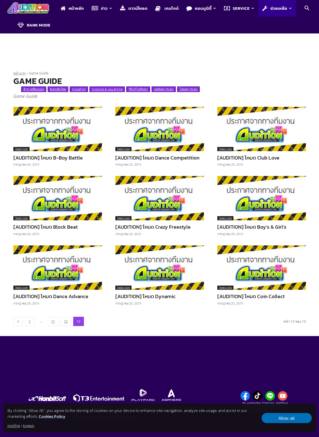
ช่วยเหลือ (277, 8)
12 (66, 321)
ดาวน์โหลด (133, 8)
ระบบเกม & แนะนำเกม (107, 89)
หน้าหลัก (72, 8)
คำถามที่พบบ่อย (33, 89)
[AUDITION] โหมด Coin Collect (251, 296)
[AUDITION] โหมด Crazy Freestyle (153, 227)
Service (239, 8)
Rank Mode (34, 25)
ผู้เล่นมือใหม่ (58, 89)
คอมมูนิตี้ (201, 8)
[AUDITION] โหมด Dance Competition (157, 157)
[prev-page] (18, 321)
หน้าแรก (19, 73)
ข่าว (102, 8)
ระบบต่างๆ (79, 89)
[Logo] (31, 8)
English (28, 425)
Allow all (286, 418)
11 (53, 321)
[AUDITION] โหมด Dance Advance (50, 296)
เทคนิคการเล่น (164, 89)
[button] (306, 8)
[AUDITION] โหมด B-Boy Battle (48, 157)
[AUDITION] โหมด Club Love (248, 157)
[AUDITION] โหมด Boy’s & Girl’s (251, 227)
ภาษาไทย (13, 425)
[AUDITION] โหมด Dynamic (145, 296)
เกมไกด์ (167, 8)
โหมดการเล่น (188, 89)
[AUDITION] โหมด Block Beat (45, 227)
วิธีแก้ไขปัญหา (138, 89)
